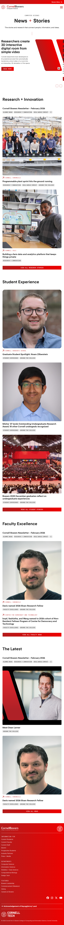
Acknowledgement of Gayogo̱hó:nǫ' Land (20, 906)
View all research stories (32, 268)
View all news (32, 811)
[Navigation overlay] (61, 7)
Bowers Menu (56, 2)
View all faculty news (32, 635)
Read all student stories (32, 509)
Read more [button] (7, 69)
